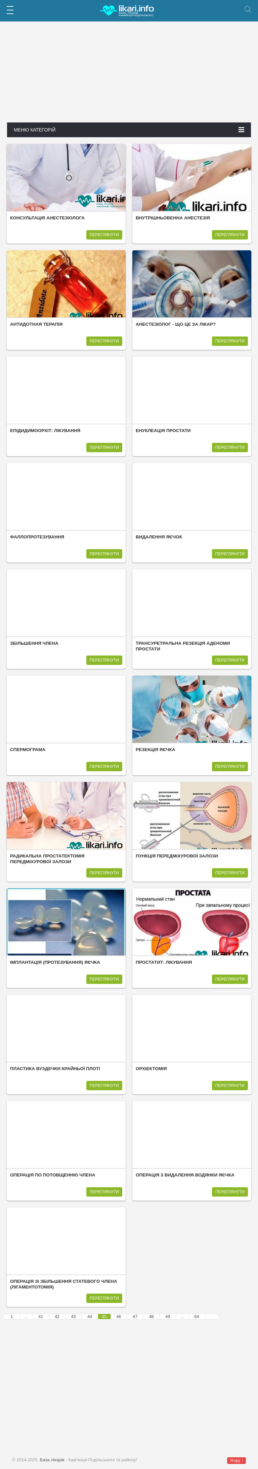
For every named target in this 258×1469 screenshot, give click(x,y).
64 (196, 1316)
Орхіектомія (151, 1068)
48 (151, 1316)
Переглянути (104, 234)
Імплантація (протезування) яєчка (55, 962)
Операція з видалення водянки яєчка (185, 1174)
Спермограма (27, 749)
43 (73, 1316)
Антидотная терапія (36, 324)
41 (40, 1316)
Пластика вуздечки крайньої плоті (55, 1068)
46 (118, 1316)
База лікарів (52, 1459)
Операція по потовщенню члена (52, 1174)
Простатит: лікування (164, 962)
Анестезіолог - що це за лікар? (176, 324)
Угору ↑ (236, 1460)
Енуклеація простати (163, 430)
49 (167, 1316)
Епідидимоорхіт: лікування (45, 430)
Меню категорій (129, 130)
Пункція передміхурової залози (177, 855)
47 (135, 1316)
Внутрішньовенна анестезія (173, 217)
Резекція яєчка (155, 749)
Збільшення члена (34, 643)
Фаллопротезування (37, 536)
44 (89, 1316)
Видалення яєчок (159, 536)
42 (57, 1316)
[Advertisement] (129, 75)
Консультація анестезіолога (47, 217)
